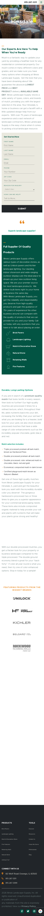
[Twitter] (28, 911)
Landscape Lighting (7, 834)
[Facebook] (22, 911)
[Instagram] (34, 911)
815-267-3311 (30, 2)
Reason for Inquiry (13, 185)
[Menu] (41, 2)
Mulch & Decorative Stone (9, 839)
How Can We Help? (12, 194)
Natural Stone (6, 854)
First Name (9, 141)
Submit (22, 209)
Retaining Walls (6, 849)
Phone (7, 168)
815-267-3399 (11, 883)
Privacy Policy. (28, 906)
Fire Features (6, 844)
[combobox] (19, 189)
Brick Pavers (5, 828)
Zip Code (8, 176)
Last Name (9, 150)
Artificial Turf (5, 860)
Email (7, 159)
